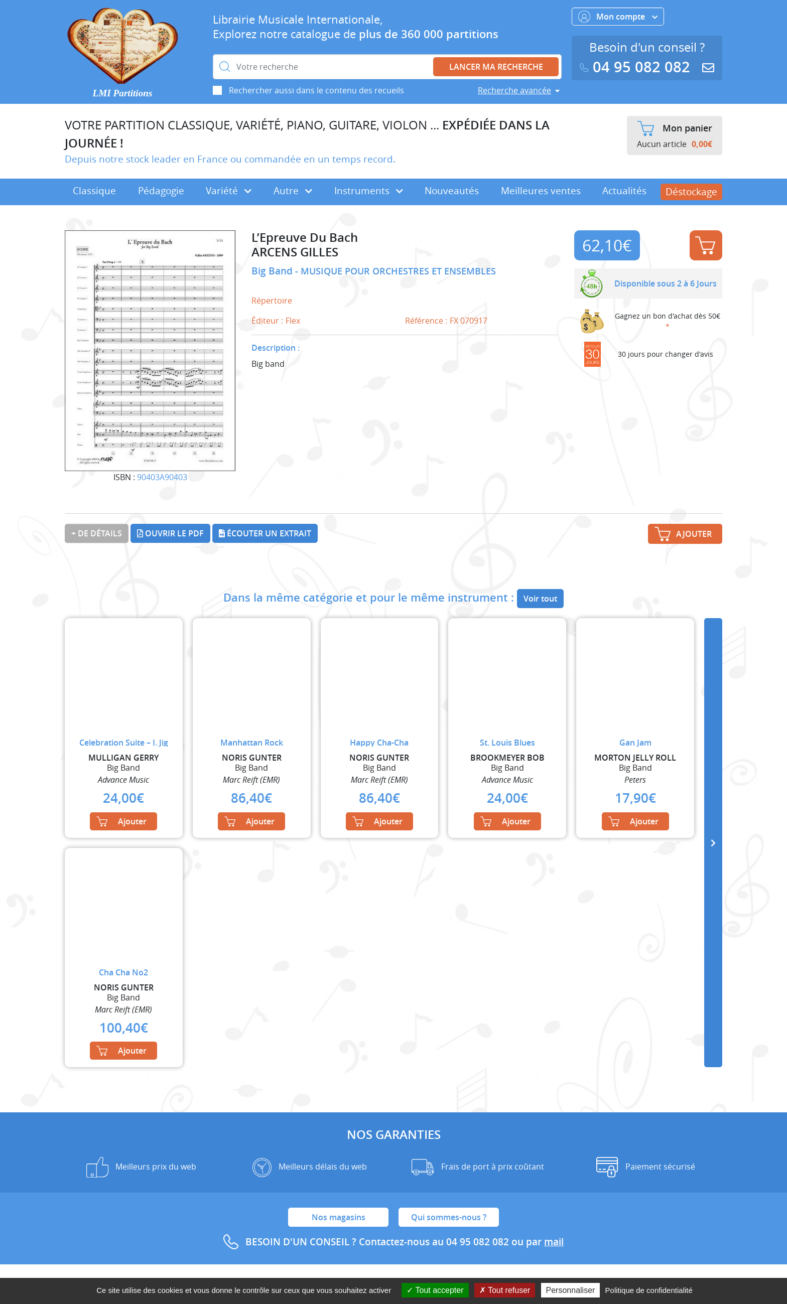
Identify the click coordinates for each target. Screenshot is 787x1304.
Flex (293, 320)
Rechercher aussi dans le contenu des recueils (316, 90)
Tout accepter (435, 1290)
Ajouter (705, 245)
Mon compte (618, 17)
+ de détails (96, 533)
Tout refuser (505, 1290)
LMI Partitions (123, 93)
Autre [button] (293, 190)
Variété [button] (228, 190)
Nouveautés (452, 190)
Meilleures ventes (541, 190)
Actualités (624, 190)
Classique (94, 190)
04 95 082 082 (637, 67)
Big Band (273, 270)
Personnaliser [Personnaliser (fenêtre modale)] (570, 1290)
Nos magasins (338, 1217)
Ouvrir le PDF (170, 533)
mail (554, 1241)
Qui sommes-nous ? (448, 1217)
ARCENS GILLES (294, 252)
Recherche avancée (514, 90)
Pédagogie (161, 190)
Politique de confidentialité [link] (649, 1290)
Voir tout (540, 598)
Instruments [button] (368, 190)
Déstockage (691, 191)
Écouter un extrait (265, 533)
